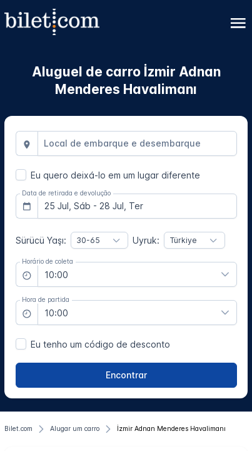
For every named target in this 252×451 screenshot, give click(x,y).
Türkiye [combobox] (183, 240)
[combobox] (137, 143)
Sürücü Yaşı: (41, 240)
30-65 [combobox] (88, 240)
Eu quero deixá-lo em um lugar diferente (115, 175)
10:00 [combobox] (56, 274)
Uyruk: (146, 240)
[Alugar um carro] (74, 429)
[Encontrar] (126, 375)
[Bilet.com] (18, 429)
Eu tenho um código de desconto (100, 344)
